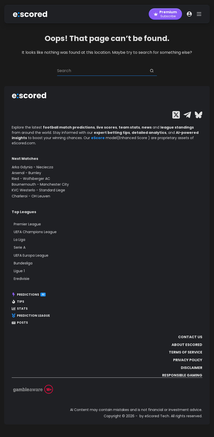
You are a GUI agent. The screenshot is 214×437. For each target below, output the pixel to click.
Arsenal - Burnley (26, 172)
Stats (20, 309)
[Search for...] (102, 71)
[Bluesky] (198, 115)
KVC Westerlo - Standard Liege (38, 190)
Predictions (29, 295)
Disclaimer (191, 367)
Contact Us (190, 337)
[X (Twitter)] (176, 115)
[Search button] (152, 71)
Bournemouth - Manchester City (40, 184)
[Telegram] (187, 115)
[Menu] (199, 14)
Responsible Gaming (182, 375)
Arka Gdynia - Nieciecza (32, 167)
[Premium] (165, 14)
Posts (20, 323)
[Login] (189, 14)
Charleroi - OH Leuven (31, 196)
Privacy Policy (187, 360)
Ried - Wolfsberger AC (31, 178)
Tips (18, 302)
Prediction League (31, 316)
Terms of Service (185, 352)
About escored (187, 344)
